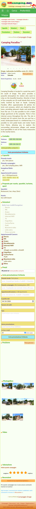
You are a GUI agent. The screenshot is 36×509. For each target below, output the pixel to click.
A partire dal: (5, 299)
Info (18, 503)
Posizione (16, 32)
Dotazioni (14, 28)
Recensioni (26, 32)
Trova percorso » (28, 74)
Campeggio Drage (24, 37)
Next (34, 56)
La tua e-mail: (5, 330)
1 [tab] (8, 69)
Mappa (5, 15)
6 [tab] (22, 69)
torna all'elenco (13, 37)
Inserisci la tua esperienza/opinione (18, 481)
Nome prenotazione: (7, 324)
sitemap (10, 505)
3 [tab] (14, 69)
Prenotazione (6, 32)
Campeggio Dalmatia (22, 19)
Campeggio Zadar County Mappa (10, 21)
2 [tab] (11, 69)
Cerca (14, 10)
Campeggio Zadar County (8, 19)
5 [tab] (19, 69)
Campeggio (5, 503)
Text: (2, 311)
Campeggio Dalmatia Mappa (9, 24)
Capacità (4, 28)
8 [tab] (28, 69)
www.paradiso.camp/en (9, 148)
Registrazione (30, 503)
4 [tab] (17, 69)
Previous (2, 56)
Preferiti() (25, 10)
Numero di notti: (6, 305)
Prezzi (22, 28)
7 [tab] (25, 69)
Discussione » (19, 492)
